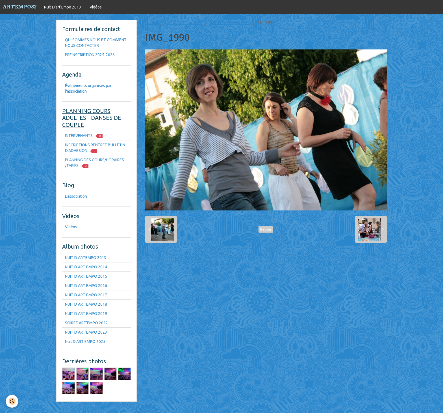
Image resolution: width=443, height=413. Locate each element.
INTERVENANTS (84, 135)
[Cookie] (12, 401)
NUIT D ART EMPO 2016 (86, 285)
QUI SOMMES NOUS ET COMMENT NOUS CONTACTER (96, 43)
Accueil (151, 22)
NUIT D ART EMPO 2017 (86, 295)
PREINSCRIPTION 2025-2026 (90, 55)
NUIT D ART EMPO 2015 (86, 276)
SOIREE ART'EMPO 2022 (86, 323)
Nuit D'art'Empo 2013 (62, 7)
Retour (266, 229)
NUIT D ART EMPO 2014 (86, 267)
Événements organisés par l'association (88, 88)
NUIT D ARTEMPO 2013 (229, 22)
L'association (76, 196)
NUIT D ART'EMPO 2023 (86, 332)
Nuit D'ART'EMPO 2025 (85, 341)
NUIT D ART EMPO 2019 (86, 313)
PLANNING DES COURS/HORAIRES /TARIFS (94, 163)
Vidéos (96, 7)
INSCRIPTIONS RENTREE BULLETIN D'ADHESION (95, 148)
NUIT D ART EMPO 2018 (86, 304)
